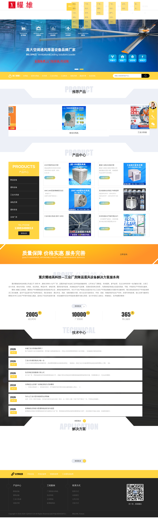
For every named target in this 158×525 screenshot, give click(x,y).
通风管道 (13, 200)
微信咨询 (153, 126)
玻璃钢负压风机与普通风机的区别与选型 (117, 393)
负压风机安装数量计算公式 (39, 376)
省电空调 (73, 66)
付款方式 (75, 511)
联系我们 (145, 5)
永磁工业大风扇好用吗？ (38, 358)
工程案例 (95, 5)
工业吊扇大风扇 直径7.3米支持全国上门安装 (55, 217)
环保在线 (30, 481)
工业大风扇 (25, 123)
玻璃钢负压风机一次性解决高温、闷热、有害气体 (78, 443)
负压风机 (92, 66)
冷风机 (25, 66)
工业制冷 (64, 66)
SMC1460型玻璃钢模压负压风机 (54, 188)
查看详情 (51, 173)
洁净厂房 (13, 207)
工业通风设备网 (67, 481)
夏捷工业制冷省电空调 (109, 158)
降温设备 (13, 170)
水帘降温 (50, 507)
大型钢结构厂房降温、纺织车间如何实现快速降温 (29, 443)
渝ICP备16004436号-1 (58, 521)
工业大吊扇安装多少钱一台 (111, 358)
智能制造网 (54, 481)
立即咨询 (123, 255)
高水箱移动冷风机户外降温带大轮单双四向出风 (109, 188)
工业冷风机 (54, 66)
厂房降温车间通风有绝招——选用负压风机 (126, 443)
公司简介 (132, 5)
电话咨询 (153, 119)
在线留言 (75, 503)
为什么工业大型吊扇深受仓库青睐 (42, 393)
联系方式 (75, 499)
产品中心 (83, 5)
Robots (81, 521)
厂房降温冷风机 (52, 499)
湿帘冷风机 (35, 66)
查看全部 (24, 223)
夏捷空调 (83, 66)
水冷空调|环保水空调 (55, 157)
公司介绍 (75, 507)
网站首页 (71, 5)
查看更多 (77, 310)
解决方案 (108, 5)
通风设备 (97, 123)
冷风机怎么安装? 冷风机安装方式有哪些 (117, 376)
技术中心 (120, 5)
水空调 (44, 66)
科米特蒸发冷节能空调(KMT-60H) (109, 217)
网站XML (75, 521)
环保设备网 (42, 481)
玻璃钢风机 (51, 511)
